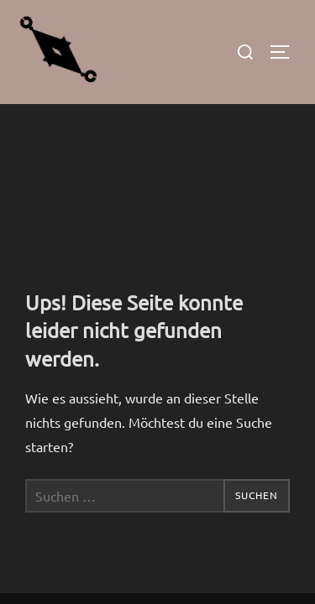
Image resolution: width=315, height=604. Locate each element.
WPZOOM (207, 547)
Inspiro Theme (119, 547)
